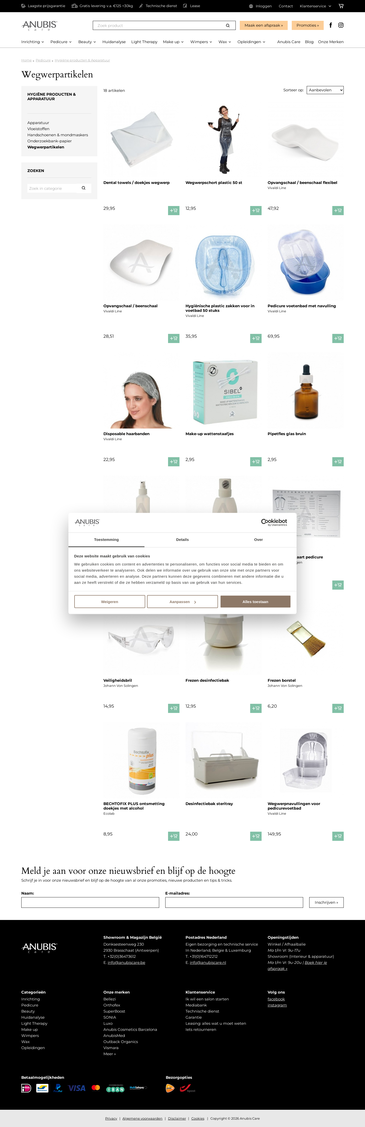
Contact (286, 6)
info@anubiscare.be (126, 962)
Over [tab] (258, 539)
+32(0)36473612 (121, 956)
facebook (276, 999)
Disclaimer (177, 1118)
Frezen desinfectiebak (207, 680)
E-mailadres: (177, 893)
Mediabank (196, 1005)
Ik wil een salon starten (207, 999)
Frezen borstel (282, 680)
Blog (309, 41)
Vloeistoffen (38, 128)
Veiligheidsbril (117, 680)
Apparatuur (38, 122)
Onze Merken (331, 41)
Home (26, 60)
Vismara (111, 1047)
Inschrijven (325, 902)
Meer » (109, 1053)
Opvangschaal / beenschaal (130, 305)
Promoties (306, 25)
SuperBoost (114, 1011)
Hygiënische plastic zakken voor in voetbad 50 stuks (220, 308)
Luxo (108, 1023)
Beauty (28, 1011)
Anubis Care (288, 41)
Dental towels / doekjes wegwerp (136, 182)
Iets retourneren (201, 1029)
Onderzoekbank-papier (49, 141)
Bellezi (109, 999)
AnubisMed (114, 1035)
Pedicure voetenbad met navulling (302, 305)
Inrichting (30, 999)
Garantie (194, 1017)
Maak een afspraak (262, 25)
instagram (277, 1005)
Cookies (197, 1118)
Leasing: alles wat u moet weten (216, 1023)
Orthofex (111, 1005)
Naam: (27, 893)
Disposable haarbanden (126, 433)
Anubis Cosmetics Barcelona (130, 1029)
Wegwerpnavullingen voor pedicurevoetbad (294, 806)
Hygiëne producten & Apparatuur (82, 60)
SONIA (109, 1017)
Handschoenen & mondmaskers (57, 134)
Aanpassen (183, 602)
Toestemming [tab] (106, 539)
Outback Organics (120, 1041)
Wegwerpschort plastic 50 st (214, 182)
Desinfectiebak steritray (209, 803)
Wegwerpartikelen (45, 147)
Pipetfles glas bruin (287, 433)
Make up (29, 1029)
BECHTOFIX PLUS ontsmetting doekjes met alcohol (134, 806)
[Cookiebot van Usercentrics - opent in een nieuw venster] (269, 522)
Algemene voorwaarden (142, 1118)
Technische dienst (202, 1011)
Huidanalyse (33, 1017)
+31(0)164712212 (204, 956)
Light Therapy (34, 1023)
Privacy (111, 1118)
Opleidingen (33, 1047)
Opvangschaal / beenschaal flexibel (302, 182)
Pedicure (43, 60)
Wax (25, 1041)
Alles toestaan (255, 602)
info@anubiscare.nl (208, 962)
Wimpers (30, 1035)
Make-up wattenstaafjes (210, 433)
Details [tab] (182, 539)
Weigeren (109, 602)
